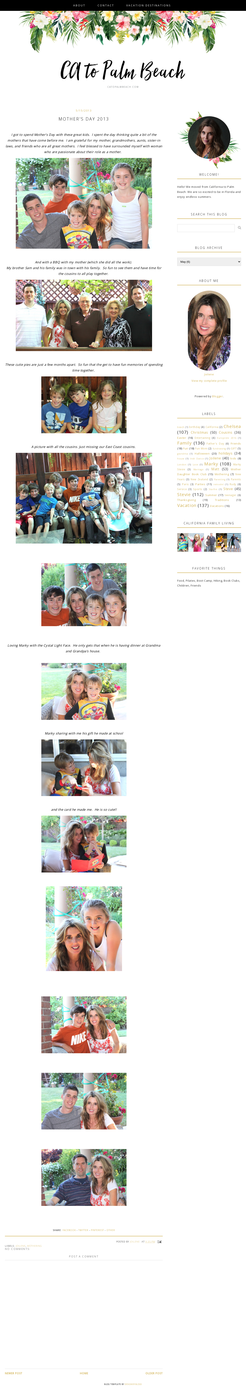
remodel (218, 484)
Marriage (198, 469)
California (212, 427)
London (182, 464)
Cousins (225, 432)
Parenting (219, 479)
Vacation (187, 505)
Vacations (217, 506)
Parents (236, 479)
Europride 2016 (226, 437)
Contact (106, 5)
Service (182, 489)
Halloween (202, 453)
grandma (182, 453)
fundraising (219, 448)
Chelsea (232, 426)
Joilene (21, 1245)
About (79, 5)
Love (195, 464)
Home (84, 1373)
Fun (185, 448)
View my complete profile (209, 381)
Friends (236, 443)
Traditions (222, 500)
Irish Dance (197, 458)
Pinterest (97, 1230)
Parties (200, 484)
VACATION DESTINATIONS (148, 5)
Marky (211, 464)
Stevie (184, 494)
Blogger (217, 396)
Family (184, 443)
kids (233, 458)
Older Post (154, 1373)
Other (110, 1230)
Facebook (69, 1230)
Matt (215, 469)
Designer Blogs (133, 1384)
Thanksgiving (186, 500)
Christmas (199, 432)
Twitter (83, 1230)
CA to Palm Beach (123, 72)
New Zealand (199, 479)
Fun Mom (201, 448)
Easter (181, 438)
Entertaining (202, 437)
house (180, 458)
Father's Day (215, 443)
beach (180, 427)
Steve (228, 488)
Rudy (233, 484)
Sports (197, 489)
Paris (185, 484)
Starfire (213, 489)
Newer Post (13, 1373)
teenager (230, 495)
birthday (194, 427)
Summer (211, 495)
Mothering (34, 1245)
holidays (225, 453)
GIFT (234, 448)
